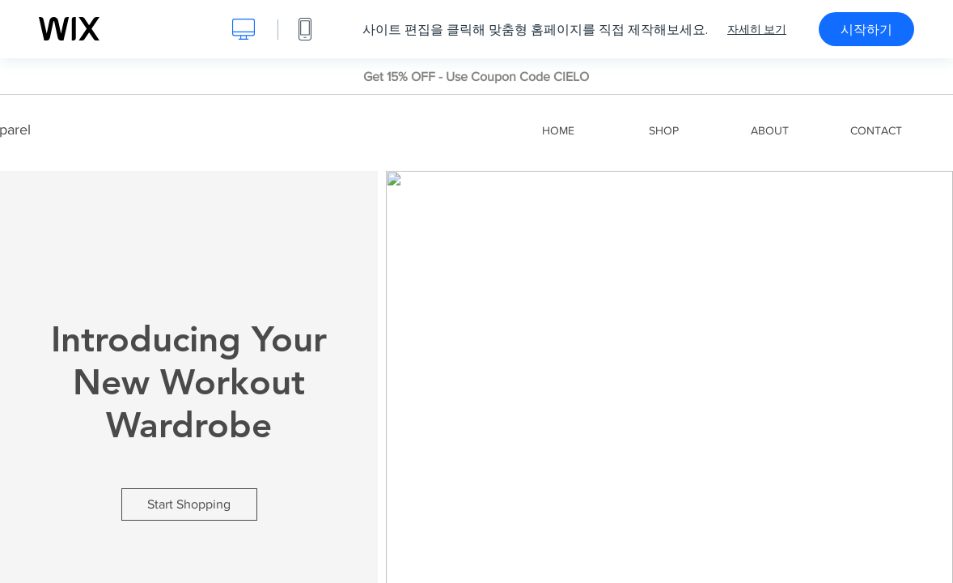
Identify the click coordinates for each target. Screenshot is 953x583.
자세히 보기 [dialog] (756, 29)
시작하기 (866, 29)
